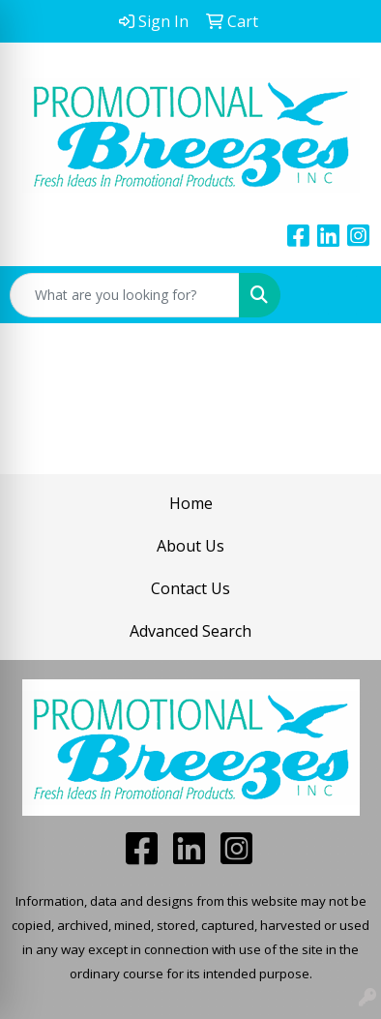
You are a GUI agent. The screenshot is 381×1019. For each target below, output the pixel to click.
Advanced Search (190, 631)
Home (191, 503)
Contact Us (190, 588)
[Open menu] (342, 295)
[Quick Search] (125, 295)
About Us (190, 545)
